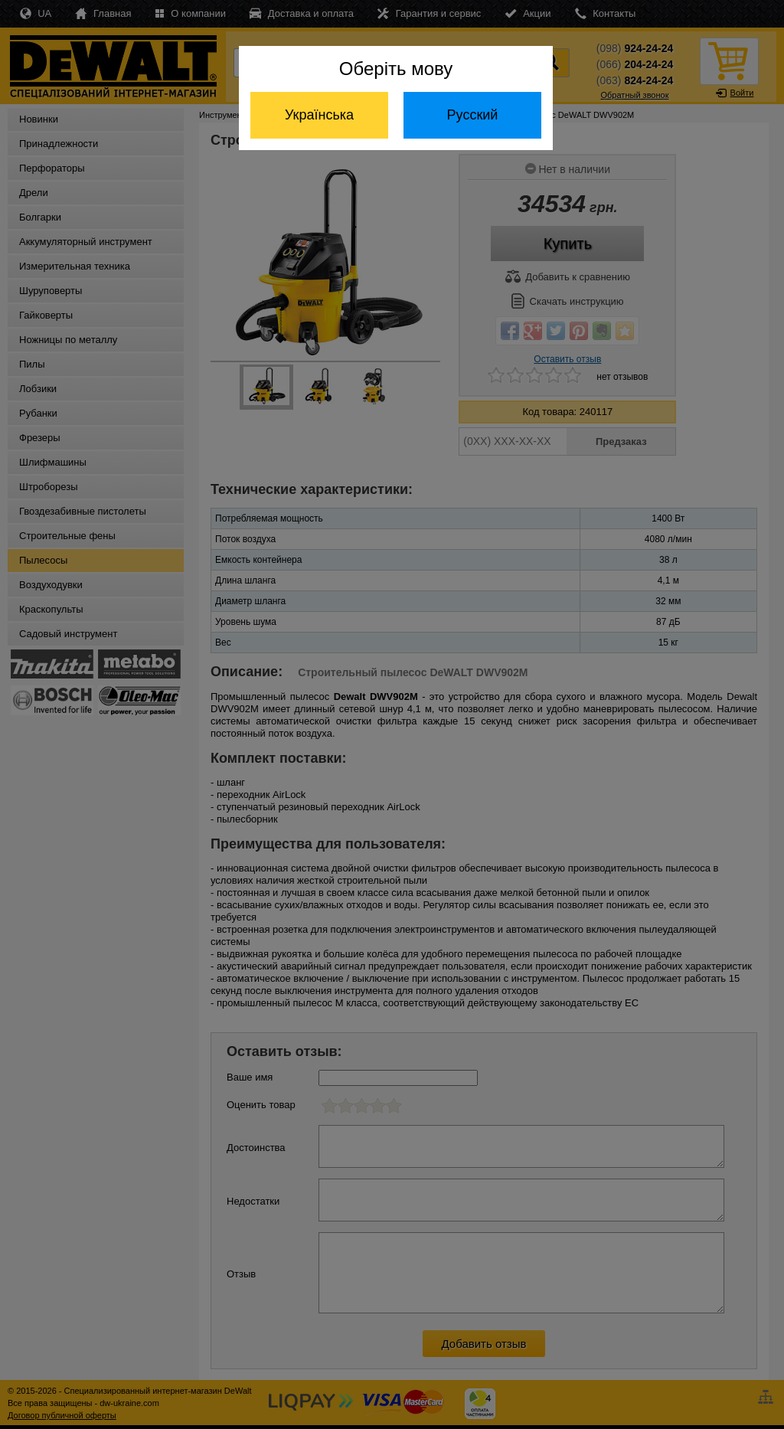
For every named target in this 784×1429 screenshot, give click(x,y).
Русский (472, 115)
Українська (319, 115)
